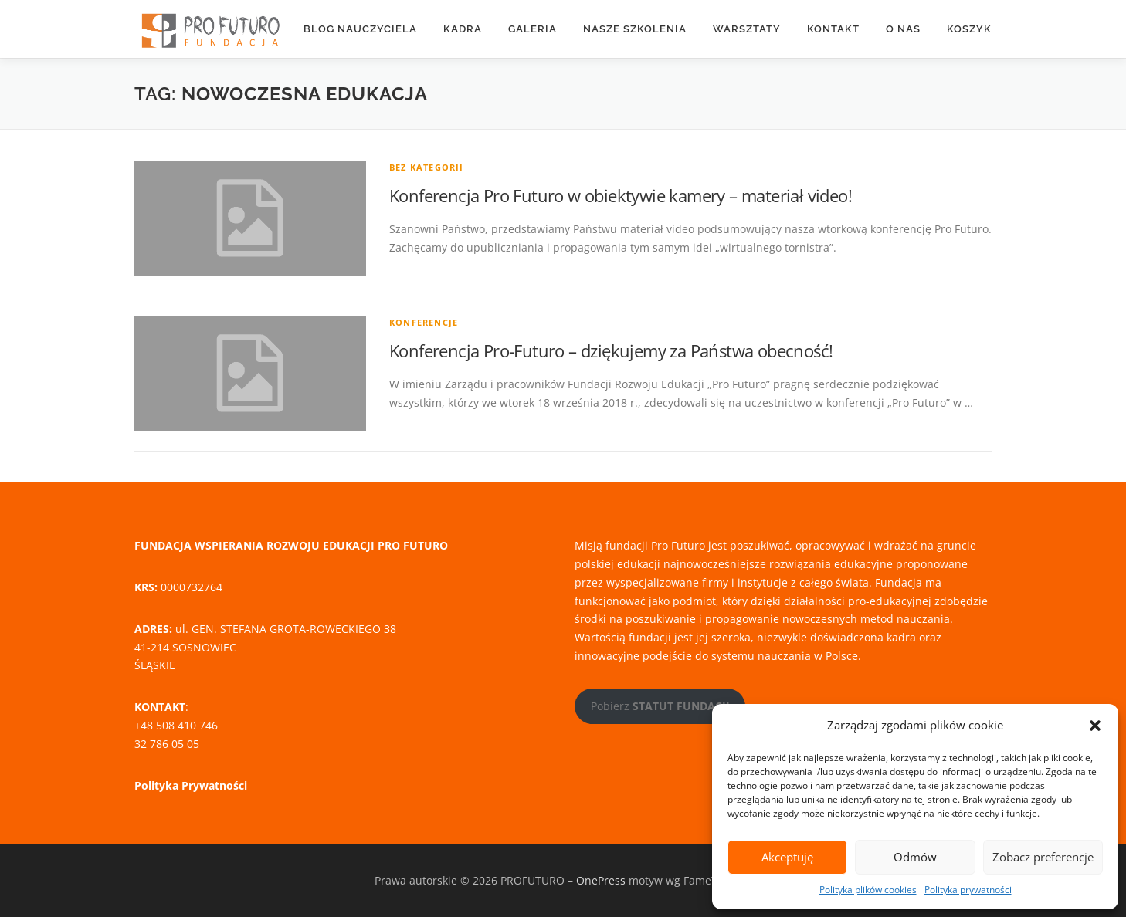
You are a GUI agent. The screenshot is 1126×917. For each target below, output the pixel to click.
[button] (1095, 725)
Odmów (915, 857)
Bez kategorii (426, 167)
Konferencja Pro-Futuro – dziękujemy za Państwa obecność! (611, 350)
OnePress (601, 880)
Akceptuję (787, 857)
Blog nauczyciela (360, 29)
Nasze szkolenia (635, 29)
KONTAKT (833, 29)
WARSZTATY (747, 29)
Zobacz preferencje (1043, 857)
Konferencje (423, 322)
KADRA (462, 29)
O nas (903, 29)
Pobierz (660, 706)
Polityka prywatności (968, 889)
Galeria (532, 29)
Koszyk (969, 29)
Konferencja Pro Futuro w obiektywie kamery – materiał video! (620, 195)
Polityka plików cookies (868, 889)
